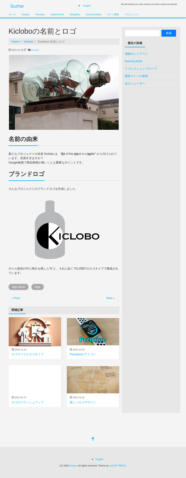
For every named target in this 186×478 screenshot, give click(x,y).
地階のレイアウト (136, 53)
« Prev (16, 298)
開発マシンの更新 (136, 76)
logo (37, 286)
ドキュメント (132, 14)
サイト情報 (113, 14)
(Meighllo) (75, 14)
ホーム (12, 14)
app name (18, 286)
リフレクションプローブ (141, 68)
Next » (110, 298)
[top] (93, 439)
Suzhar (17, 6)
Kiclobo (35, 50)
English (87, 5)
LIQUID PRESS (117, 465)
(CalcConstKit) (93, 14)
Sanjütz (25, 14)
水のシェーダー (135, 83)
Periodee (40, 14)
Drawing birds (134, 61)
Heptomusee (57, 14)
